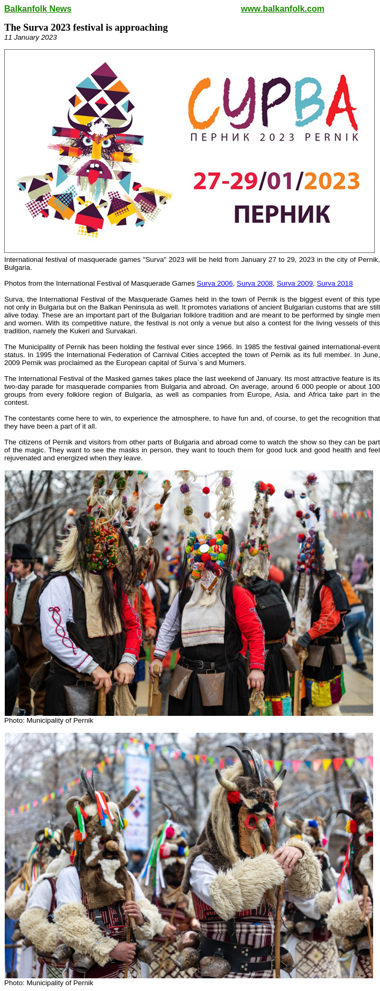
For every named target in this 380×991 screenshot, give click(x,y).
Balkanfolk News (37, 8)
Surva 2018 (334, 283)
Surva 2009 (295, 283)
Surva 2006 (215, 283)
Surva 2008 (255, 283)
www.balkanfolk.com (282, 8)
